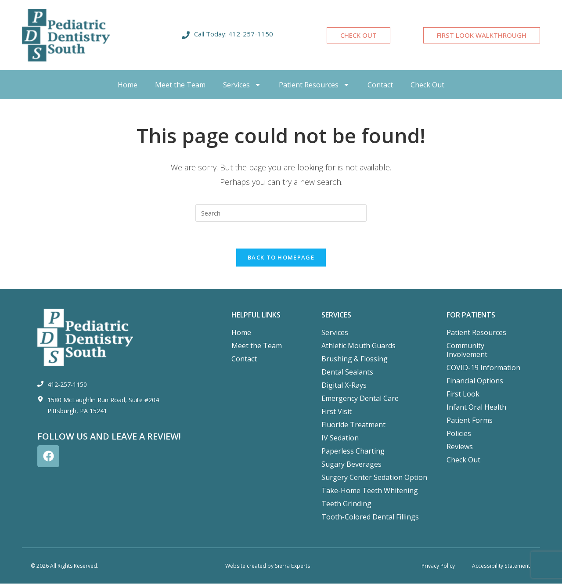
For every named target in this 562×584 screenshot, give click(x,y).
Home (127, 85)
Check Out (427, 85)
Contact (380, 85)
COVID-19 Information (483, 367)
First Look (463, 394)
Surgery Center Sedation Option (374, 477)
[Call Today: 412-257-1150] (186, 35)
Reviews (460, 446)
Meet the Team (180, 85)
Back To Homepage (281, 257)
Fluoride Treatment (353, 424)
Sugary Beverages (351, 464)
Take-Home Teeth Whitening (369, 490)
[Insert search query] (281, 213)
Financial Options (475, 381)
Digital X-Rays (344, 385)
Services (242, 85)
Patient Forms (470, 420)
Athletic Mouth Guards (358, 345)
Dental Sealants (347, 372)
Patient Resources (314, 85)
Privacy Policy (438, 566)
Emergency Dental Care (360, 398)
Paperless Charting (353, 451)
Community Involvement (467, 350)
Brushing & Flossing (354, 359)
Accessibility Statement (501, 566)
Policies (459, 433)
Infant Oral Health (476, 407)
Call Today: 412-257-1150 (233, 33)
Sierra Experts (292, 566)
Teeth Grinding (346, 503)
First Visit (336, 411)
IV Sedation (340, 438)
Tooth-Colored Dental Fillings (370, 517)
